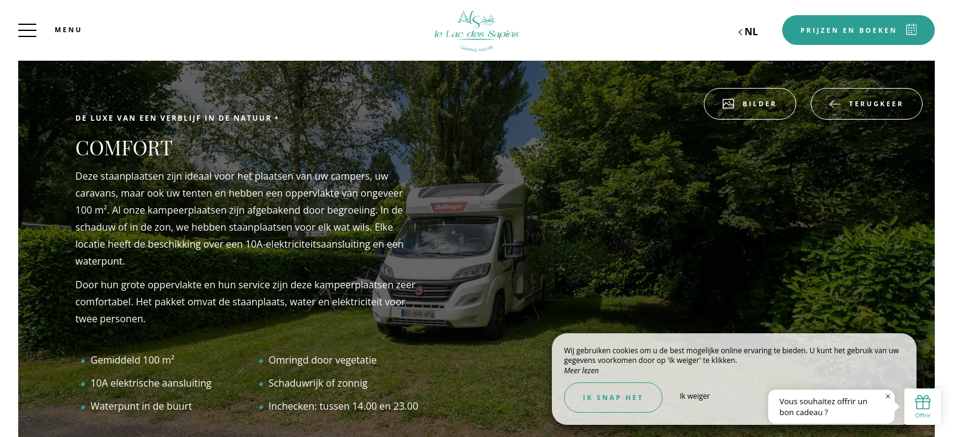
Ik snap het (613, 397)
